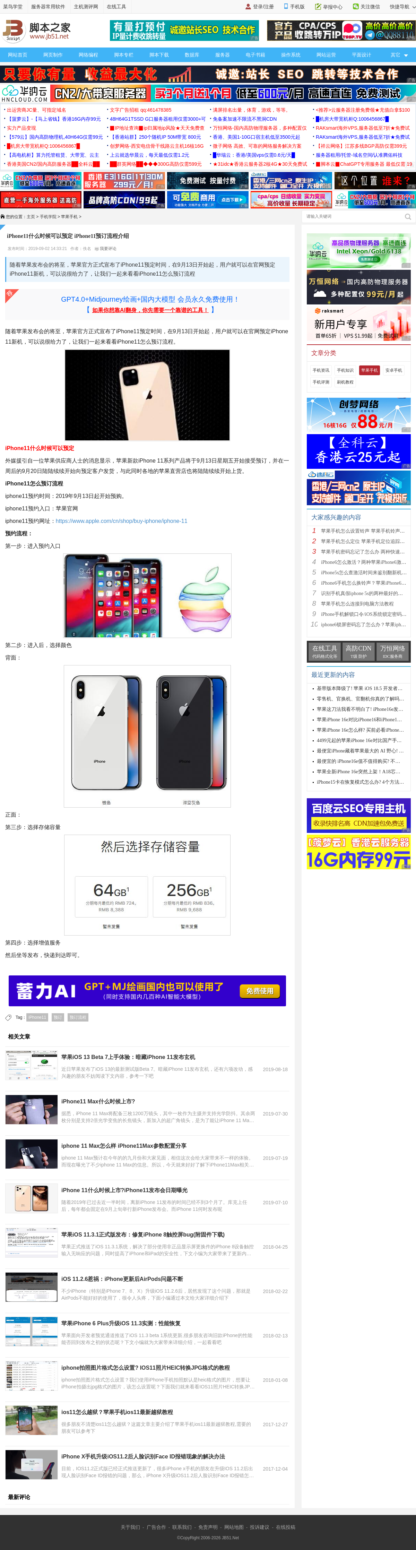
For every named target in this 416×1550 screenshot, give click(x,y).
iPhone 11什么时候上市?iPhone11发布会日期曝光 (124, 1190)
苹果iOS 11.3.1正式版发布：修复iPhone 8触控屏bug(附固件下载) (143, 1235)
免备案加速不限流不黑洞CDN (245, 119)
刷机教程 (345, 382)
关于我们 (130, 1527)
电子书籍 (255, 55)
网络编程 (88, 55)
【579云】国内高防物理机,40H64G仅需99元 (55, 137)
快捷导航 (403, 6)
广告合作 (156, 1527)
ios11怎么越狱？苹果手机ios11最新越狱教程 (117, 1412)
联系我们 (182, 1527)
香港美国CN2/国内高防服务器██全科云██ (53, 164)
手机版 (297, 6)
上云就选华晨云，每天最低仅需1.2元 (149, 155)
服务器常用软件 (48, 6)
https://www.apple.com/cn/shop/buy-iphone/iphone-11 (122, 521)
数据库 (192, 55)
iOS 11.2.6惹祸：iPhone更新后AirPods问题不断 (122, 1279)
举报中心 (333, 7)
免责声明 (208, 1527)
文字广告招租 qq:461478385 (140, 110)
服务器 (222, 55)
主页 (31, 216)
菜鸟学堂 (13, 6)
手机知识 (345, 370)
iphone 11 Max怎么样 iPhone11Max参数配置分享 (124, 1146)
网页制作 (53, 55)
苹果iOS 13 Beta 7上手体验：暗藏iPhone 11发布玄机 (128, 1057)
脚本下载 (159, 55)
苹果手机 (69, 216)
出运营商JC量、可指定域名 (36, 110)
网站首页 (17, 55)
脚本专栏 (123, 55)
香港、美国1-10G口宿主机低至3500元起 (256, 137)
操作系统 (291, 55)
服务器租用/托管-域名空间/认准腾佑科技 (359, 155)
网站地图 (234, 1527)
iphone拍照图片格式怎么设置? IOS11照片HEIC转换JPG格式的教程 (145, 1368)
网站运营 (326, 55)
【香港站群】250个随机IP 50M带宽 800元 (155, 137)
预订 (58, 1017)
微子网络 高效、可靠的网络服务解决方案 (257, 146)
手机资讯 (321, 370)
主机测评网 (86, 6)
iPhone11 (37, 1017)
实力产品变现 (21, 128)
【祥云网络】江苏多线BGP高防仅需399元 (361, 146)
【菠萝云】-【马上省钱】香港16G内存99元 (54, 119)
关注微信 (370, 6)
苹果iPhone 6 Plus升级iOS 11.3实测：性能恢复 (121, 1323)
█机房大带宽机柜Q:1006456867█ (352, 119)
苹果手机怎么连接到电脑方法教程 (357, 603)
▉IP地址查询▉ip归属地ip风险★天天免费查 (157, 128)
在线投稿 (285, 1527)
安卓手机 (393, 370)
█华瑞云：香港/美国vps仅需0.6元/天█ (254, 155)
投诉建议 (259, 1527)
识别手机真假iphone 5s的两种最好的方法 (364, 593)
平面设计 (361, 55)
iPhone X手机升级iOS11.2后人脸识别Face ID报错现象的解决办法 (143, 1456)
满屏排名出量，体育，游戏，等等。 (252, 110)
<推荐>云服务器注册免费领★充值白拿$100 (363, 110)
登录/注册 (263, 6)
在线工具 (116, 6)
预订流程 (78, 1017)
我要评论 (105, 248)
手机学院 (48, 216)
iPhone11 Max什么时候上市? (98, 1101)
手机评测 (321, 382)
